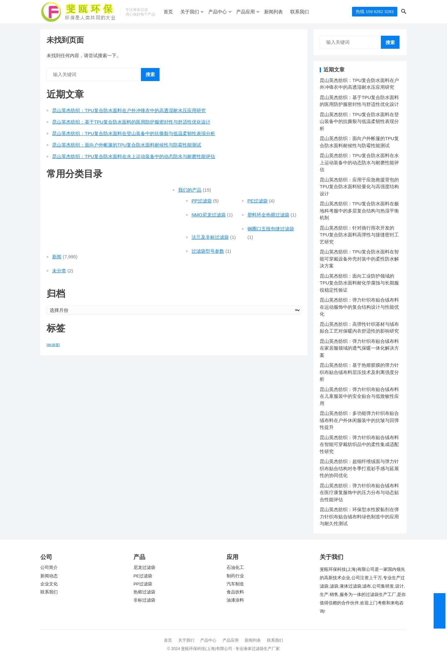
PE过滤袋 (257, 200)
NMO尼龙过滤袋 (209, 214)
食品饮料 (235, 592)
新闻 (56, 256)
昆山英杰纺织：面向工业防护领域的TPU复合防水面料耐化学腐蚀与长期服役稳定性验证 (359, 283)
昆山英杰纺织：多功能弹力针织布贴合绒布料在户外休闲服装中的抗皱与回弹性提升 (359, 420)
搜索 (150, 74)
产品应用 (245, 11)
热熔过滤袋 (144, 592)
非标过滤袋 (144, 600)
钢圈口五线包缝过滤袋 (270, 228)
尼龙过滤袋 (144, 567)
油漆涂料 (235, 600)
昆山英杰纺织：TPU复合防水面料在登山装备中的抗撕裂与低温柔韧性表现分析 (133, 133)
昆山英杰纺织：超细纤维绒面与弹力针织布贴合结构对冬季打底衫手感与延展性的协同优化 (359, 468)
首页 (168, 11)
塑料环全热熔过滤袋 (268, 214)
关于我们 (189, 11)
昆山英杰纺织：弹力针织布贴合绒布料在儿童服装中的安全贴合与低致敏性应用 (359, 396)
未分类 (59, 270)
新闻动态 (49, 576)
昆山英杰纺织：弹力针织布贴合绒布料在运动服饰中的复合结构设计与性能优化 (359, 306)
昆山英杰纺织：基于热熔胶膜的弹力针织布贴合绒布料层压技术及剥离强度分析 (359, 372)
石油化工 (235, 567)
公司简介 (49, 567)
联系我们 (299, 11)
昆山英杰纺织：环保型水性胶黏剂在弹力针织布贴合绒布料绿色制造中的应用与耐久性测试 (359, 516)
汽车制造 (235, 584)
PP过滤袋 (202, 200)
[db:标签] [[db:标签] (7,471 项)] (53, 345)
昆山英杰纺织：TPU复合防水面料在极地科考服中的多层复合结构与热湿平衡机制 (359, 210)
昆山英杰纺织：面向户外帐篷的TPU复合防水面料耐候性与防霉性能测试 (126, 145)
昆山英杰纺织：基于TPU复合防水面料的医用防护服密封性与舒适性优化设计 (131, 122)
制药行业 (235, 576)
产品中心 (217, 11)
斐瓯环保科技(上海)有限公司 (206, 648)
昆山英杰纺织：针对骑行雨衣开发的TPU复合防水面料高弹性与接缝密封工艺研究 (359, 234)
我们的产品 (189, 190)
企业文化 (49, 584)
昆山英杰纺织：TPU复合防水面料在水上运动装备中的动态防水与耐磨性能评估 (133, 156)
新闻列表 (273, 11)
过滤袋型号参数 (208, 251)
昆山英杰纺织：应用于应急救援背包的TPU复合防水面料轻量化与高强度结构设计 (359, 186)
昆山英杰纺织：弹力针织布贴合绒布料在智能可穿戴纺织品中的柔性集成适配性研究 (359, 444)
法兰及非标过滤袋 (210, 237)
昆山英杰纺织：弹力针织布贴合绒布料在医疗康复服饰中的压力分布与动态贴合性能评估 (359, 492)
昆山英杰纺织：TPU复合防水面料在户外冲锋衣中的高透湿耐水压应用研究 (129, 110)
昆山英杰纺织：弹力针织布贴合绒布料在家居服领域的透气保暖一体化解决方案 (359, 348)
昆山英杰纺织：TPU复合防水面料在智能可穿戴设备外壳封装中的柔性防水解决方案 (359, 258)
